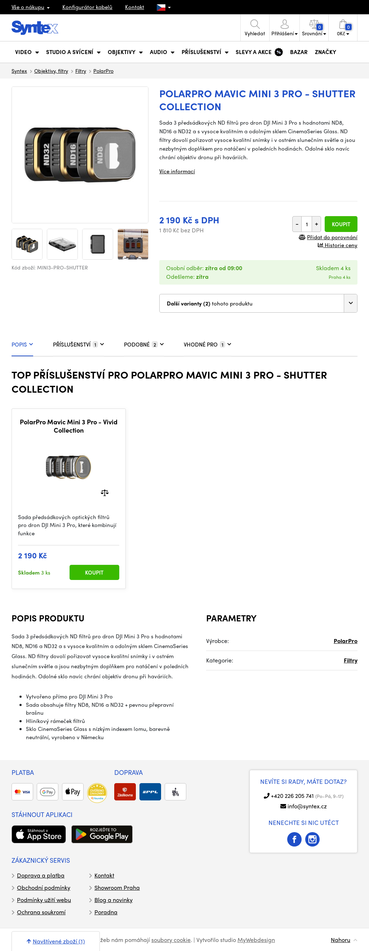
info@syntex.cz (307, 806)
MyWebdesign (256, 940)
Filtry (80, 70)
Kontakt (134, 7)
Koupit (341, 224)
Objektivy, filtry (51, 70)
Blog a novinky (113, 900)
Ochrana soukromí (41, 912)
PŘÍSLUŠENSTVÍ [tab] (78, 344)
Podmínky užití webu (44, 900)
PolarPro (103, 70)
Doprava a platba (41, 875)
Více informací (177, 171)
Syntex (19, 70)
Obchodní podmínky (43, 887)
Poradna (105, 912)
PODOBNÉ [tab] (144, 344)
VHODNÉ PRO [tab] (207, 344)
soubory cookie (171, 940)
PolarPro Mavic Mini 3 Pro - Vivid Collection (68, 426)
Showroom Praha (117, 887)
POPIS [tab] (22, 344)
